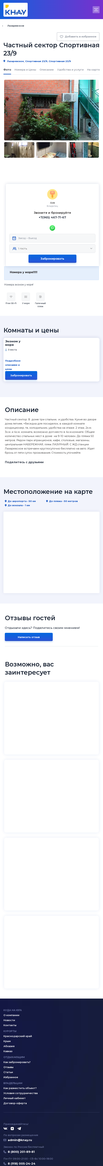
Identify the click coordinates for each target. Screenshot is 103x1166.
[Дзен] (12, 1089)
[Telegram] (19, 1089)
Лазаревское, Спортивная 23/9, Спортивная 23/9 (37, 61)
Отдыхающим (14, 1017)
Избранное (10, 1037)
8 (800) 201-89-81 (21, 1112)
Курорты (9, 991)
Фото (7, 69)
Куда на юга (12, 970)
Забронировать (52, 239)
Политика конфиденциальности (23, 1155)
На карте (93, 69)
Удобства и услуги (70, 69)
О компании (11, 975)
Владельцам (12, 1043)
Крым (7, 1001)
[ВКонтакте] (5, 1089)
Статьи (8, 1032)
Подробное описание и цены (24, 338)
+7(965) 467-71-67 (52, 198)
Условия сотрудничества (20, 1053)
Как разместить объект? (20, 1048)
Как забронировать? (17, 1022)
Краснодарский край (17, 996)
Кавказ (7, 1011)
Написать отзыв (29, 597)
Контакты (9, 985)
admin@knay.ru (20, 1100)
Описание (47, 69)
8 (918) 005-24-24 (21, 1124)
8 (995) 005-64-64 (22, 1128)
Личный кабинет (14, 1058)
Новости (9, 980)
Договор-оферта (15, 1063)
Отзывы (8, 1027)
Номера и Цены (25, 69)
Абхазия (9, 1006)
